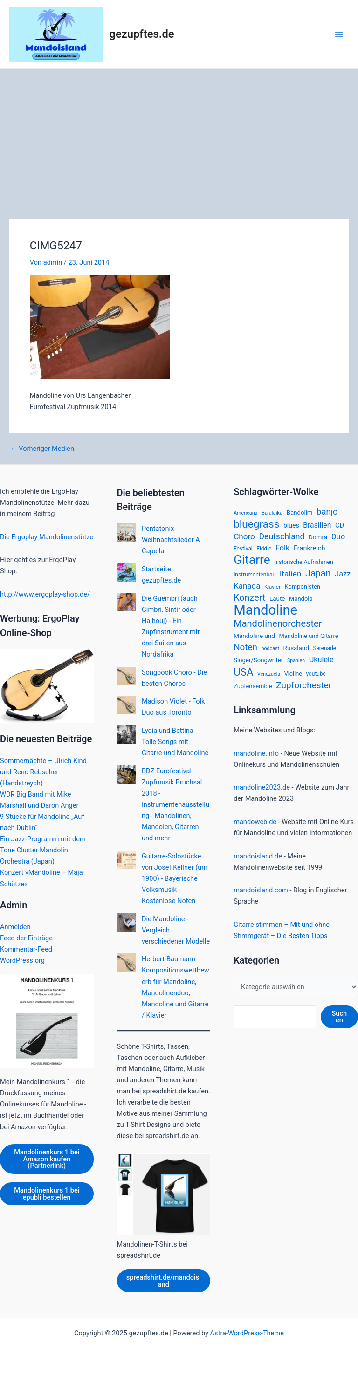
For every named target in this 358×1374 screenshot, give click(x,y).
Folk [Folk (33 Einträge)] (282, 547)
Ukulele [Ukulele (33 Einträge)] (321, 659)
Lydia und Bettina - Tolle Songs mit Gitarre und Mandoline (175, 741)
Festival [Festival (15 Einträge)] (243, 548)
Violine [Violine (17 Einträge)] (293, 673)
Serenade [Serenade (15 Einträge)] (324, 648)
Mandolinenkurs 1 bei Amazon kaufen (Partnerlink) (46, 1159)
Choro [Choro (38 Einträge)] (244, 536)
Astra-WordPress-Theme (247, 1333)
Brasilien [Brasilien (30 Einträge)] (317, 525)
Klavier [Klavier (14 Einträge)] (272, 586)
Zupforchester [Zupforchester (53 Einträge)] (303, 685)
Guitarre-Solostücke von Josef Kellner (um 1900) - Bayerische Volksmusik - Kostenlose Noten (174, 878)
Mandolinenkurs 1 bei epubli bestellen (46, 1193)
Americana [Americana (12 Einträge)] (245, 513)
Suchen (339, 1017)
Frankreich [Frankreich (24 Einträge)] (309, 548)
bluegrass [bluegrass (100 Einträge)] (256, 524)
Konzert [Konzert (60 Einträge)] (249, 597)
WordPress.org (22, 960)
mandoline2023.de (262, 787)
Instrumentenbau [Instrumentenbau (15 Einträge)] (254, 574)
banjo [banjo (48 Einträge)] (327, 512)
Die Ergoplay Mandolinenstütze (46, 537)
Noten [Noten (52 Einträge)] (245, 647)
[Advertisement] (179, 139)
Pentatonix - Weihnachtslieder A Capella (171, 539)
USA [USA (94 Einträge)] (243, 671)
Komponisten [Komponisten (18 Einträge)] (302, 586)
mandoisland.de (258, 856)
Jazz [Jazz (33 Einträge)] (343, 574)
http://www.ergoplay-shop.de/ (45, 594)
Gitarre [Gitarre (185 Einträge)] (252, 559)
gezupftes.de (142, 33)
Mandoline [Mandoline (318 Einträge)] (265, 610)
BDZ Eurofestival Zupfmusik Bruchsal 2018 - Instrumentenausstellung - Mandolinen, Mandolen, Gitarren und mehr (175, 804)
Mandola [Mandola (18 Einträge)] (300, 598)
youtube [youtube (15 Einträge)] (316, 673)
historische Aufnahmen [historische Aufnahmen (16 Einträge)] (303, 562)
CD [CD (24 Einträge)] (339, 525)
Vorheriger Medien (42, 448)
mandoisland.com (261, 890)
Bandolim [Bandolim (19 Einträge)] (300, 512)
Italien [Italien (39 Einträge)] (291, 573)
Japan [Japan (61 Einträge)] (317, 573)
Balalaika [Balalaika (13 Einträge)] (272, 513)
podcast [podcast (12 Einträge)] (270, 648)
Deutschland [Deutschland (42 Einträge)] (281, 536)
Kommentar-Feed (26, 949)
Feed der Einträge (26, 938)
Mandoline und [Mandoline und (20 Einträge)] (254, 635)
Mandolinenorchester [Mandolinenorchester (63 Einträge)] (278, 623)
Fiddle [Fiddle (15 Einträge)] (263, 548)
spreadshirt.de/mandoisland (163, 1280)
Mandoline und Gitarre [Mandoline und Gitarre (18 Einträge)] (308, 635)
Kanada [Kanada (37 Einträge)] (247, 585)
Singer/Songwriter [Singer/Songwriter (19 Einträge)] (258, 660)
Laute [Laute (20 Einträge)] (277, 598)
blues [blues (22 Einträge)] (291, 525)
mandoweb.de (255, 822)
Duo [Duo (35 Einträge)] (338, 536)
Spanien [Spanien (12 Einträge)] (296, 660)
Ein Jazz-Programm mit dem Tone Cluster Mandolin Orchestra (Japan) (43, 850)
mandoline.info (256, 753)
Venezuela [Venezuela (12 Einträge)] (268, 674)
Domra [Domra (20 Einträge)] (318, 537)
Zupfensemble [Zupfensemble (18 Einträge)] (253, 686)
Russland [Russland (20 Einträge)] (296, 647)
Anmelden (15, 927)
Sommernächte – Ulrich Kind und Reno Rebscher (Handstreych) (43, 772)
